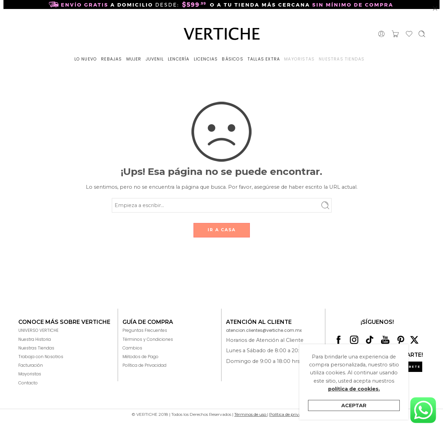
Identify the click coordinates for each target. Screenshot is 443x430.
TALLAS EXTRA (263, 59)
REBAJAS (111, 59)
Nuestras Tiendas (36, 348)
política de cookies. (354, 389)
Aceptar (354, 405)
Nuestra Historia (34, 339)
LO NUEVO (85, 59)
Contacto (28, 383)
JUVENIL (155, 59)
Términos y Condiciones (148, 339)
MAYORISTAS (299, 59)
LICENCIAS (206, 59)
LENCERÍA (179, 59)
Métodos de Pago (141, 356)
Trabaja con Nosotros (40, 356)
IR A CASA (222, 229)
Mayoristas (29, 374)
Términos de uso (250, 414)
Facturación (30, 365)
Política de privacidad (290, 414)
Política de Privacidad (144, 365)
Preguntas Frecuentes (145, 330)
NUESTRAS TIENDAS (341, 59)
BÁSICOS (232, 59)
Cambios (132, 348)
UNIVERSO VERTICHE (38, 330)
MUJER (134, 59)
